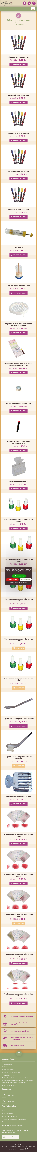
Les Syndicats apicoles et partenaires (15, 1119)
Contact (6, 1067)
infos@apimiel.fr (23, 1149)
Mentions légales (9, 1069)
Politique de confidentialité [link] (18, 582)
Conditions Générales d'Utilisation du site (16, 1078)
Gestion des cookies (10, 1085)
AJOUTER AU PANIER (18, 64)
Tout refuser (12, 579)
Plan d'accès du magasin (11, 1116)
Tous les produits (9, 1113)
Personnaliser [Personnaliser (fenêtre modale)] (25, 579)
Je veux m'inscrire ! (10, 1137)
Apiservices (7, 1122)
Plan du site (7, 1111)
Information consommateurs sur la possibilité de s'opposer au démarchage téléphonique (17, 1081)
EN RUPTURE (18, 648)
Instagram (8, 1101)
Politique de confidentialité (12, 1072)
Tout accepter (18, 576)
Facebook (8, 1095)
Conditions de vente (10, 1075)
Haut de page (8, 1064)
